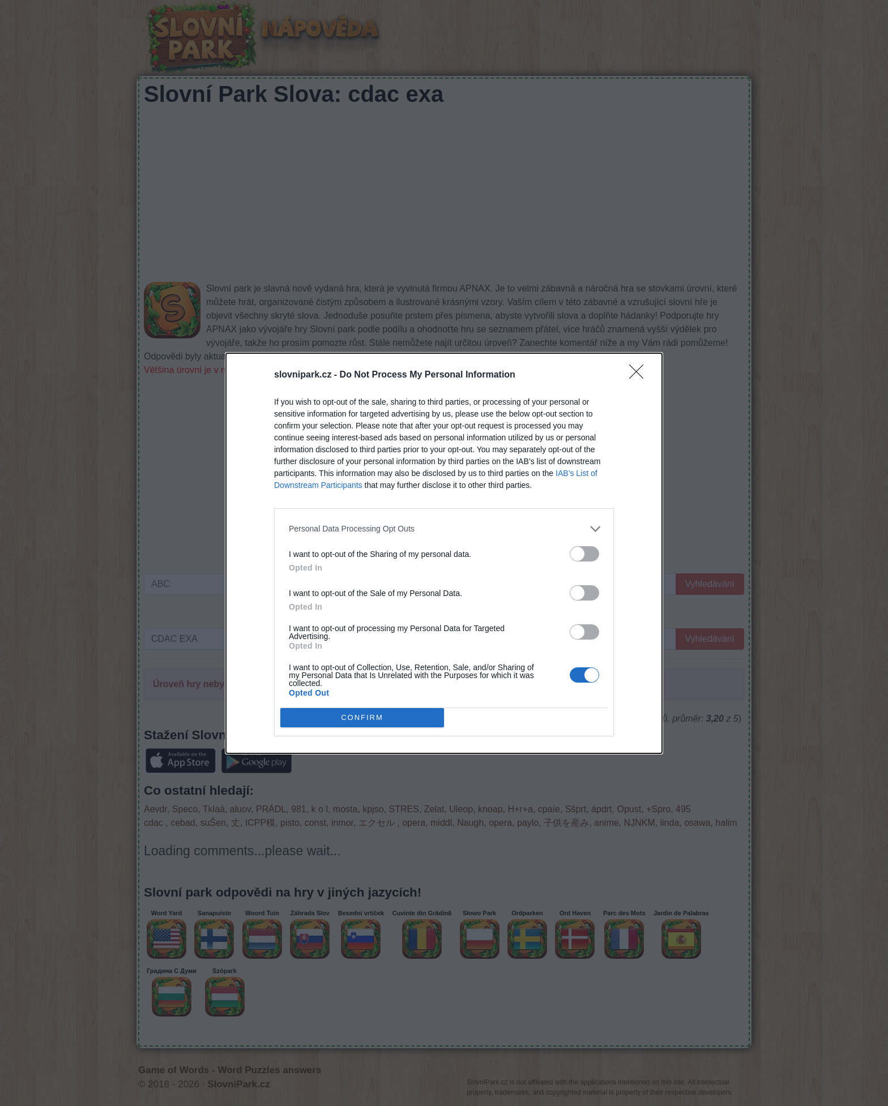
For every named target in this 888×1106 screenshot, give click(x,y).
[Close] (640, 375)
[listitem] (444, 529)
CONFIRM (362, 717)
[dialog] (444, 553)
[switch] (584, 553)
